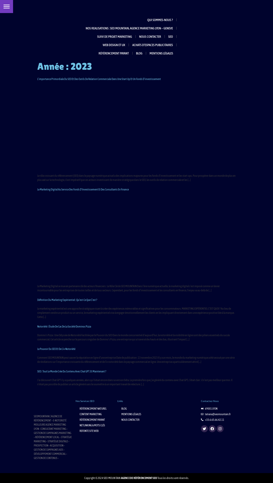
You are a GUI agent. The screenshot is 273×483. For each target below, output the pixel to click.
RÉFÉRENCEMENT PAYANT (114, 53)
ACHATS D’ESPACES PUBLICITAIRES (152, 45)
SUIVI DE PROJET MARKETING (114, 36)
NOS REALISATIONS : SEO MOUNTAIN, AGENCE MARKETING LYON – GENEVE (129, 28)
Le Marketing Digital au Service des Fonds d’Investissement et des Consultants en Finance (83, 189)
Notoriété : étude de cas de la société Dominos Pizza (64, 326)
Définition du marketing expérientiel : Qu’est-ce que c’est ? (67, 299)
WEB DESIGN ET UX (114, 45)
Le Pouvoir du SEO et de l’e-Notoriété (56, 348)
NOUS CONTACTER (150, 36)
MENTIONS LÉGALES (161, 53)
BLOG (139, 53)
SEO (170, 36)
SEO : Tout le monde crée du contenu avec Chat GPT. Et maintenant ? (71, 371)
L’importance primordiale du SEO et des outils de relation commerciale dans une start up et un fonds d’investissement (99, 79)
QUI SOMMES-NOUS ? (160, 20)
